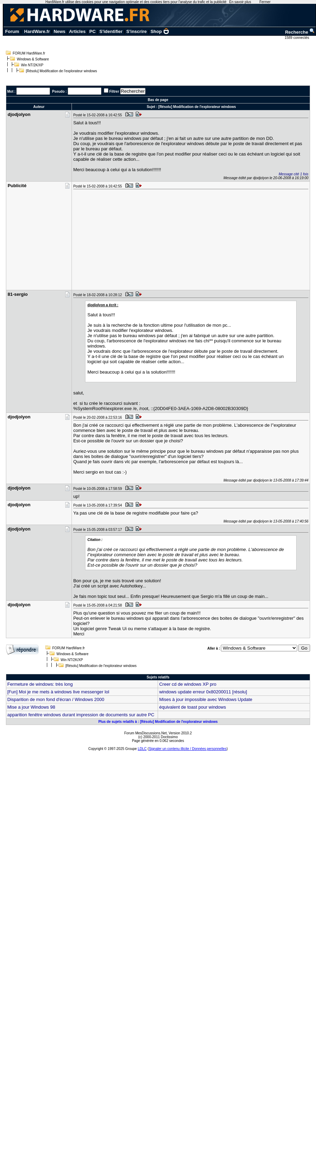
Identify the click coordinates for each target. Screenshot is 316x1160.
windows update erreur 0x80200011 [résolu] (203, 691)
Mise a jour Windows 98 (31, 707)
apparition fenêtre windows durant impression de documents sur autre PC (80, 714)
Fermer (265, 2)
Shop (159, 31)
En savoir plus (240, 2)
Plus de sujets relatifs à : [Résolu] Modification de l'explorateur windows (158, 722)
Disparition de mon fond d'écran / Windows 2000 (55, 699)
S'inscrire (136, 31)
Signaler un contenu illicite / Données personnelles (187, 749)
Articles (77, 31)
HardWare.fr (37, 31)
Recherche (300, 32)
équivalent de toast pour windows (192, 707)
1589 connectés (297, 38)
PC (92, 31)
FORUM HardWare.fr (29, 53)
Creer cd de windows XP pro (187, 684)
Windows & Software (33, 59)
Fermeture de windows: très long (40, 684)
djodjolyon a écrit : (103, 305)
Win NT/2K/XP (32, 65)
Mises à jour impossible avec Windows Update (205, 699)
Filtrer (114, 91)
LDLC (142, 749)
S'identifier (111, 31)
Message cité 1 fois (293, 174)
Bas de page (158, 100)
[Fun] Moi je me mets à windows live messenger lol (58, 691)
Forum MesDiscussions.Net (145, 733)
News (59, 31)
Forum (12, 31)
